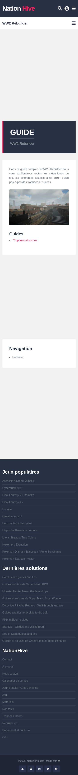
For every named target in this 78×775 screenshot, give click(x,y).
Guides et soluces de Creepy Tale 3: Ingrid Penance (34, 640)
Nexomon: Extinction (15, 544)
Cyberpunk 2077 (12, 488)
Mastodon (56, 769)
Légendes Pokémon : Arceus (20, 530)
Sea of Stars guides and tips (19, 633)
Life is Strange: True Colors (19, 537)
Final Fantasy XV (13, 502)
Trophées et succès (25, 240)
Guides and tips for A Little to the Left (25, 612)
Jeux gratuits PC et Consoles (20, 687)
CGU (5, 737)
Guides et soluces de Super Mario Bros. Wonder (32, 598)
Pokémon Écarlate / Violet (18, 558)
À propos (7, 666)
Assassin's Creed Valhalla (18, 480)
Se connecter (67, 9)
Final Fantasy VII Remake (18, 495)
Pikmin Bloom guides (15, 619)
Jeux (5, 694)
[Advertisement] (39, 75)
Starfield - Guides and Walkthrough (23, 626)
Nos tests (8, 709)
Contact (7, 659)
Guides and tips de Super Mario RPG (25, 584)
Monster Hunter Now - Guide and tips (25, 591)
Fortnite (7, 509)
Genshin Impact (12, 516)
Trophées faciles (12, 716)
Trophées (18, 357)
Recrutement (10, 723)
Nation (18, 8)
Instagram (39, 769)
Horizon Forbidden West (17, 523)
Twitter (47, 769)
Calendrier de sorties (15, 680)
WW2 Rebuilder (22, 143)
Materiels (8, 701)
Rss (22, 769)
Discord (30, 769)
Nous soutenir (11, 673)
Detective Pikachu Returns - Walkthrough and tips (32, 605)
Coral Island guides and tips (19, 577)
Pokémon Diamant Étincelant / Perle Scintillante (31, 551)
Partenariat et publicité (16, 730)
